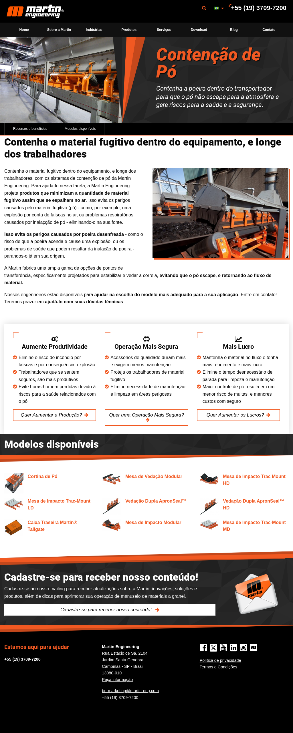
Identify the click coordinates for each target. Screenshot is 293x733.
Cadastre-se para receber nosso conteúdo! (106, 609)
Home (24, 30)
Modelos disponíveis (80, 129)
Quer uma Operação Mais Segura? (146, 415)
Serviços (164, 30)
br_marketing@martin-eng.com (130, 690)
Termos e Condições (218, 667)
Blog (234, 30)
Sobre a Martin (59, 30)
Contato (268, 30)
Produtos (129, 30)
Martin (35, 11)
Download (199, 30)
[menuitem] (35, 11)
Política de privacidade (220, 660)
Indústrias (94, 30)
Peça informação (117, 679)
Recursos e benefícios (30, 129)
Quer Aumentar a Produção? (51, 415)
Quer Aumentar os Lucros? (235, 415)
